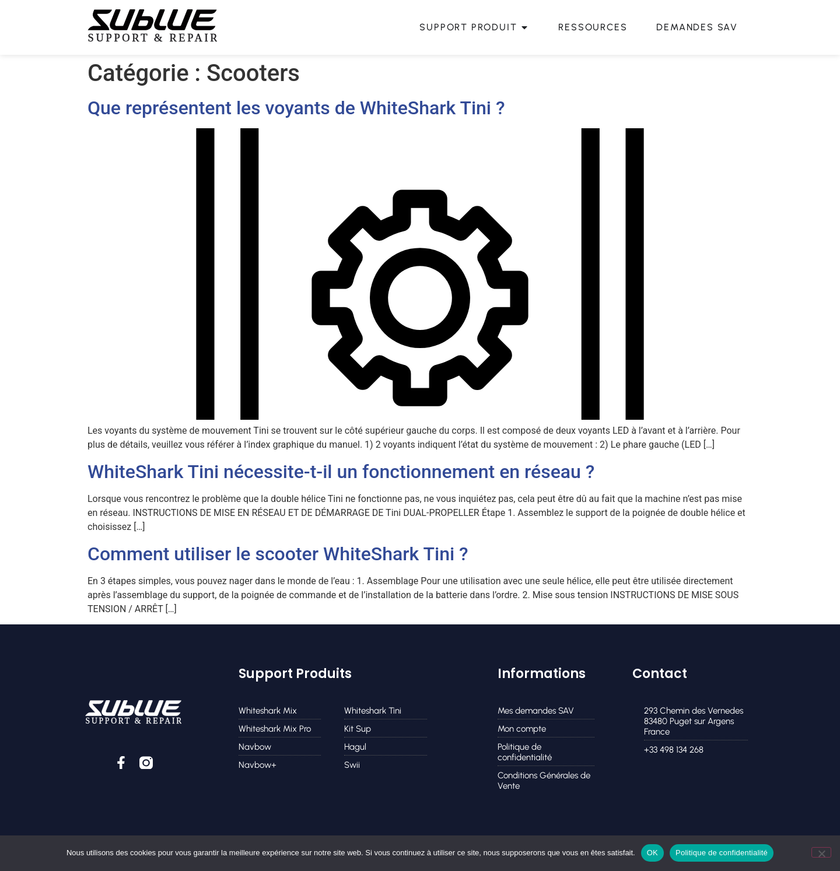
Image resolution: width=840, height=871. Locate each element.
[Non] (821, 852)
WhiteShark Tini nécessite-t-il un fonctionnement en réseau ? (341, 472)
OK (652, 852)
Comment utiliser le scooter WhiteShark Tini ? (278, 554)
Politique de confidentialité (722, 852)
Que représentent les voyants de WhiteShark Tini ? (296, 108)
